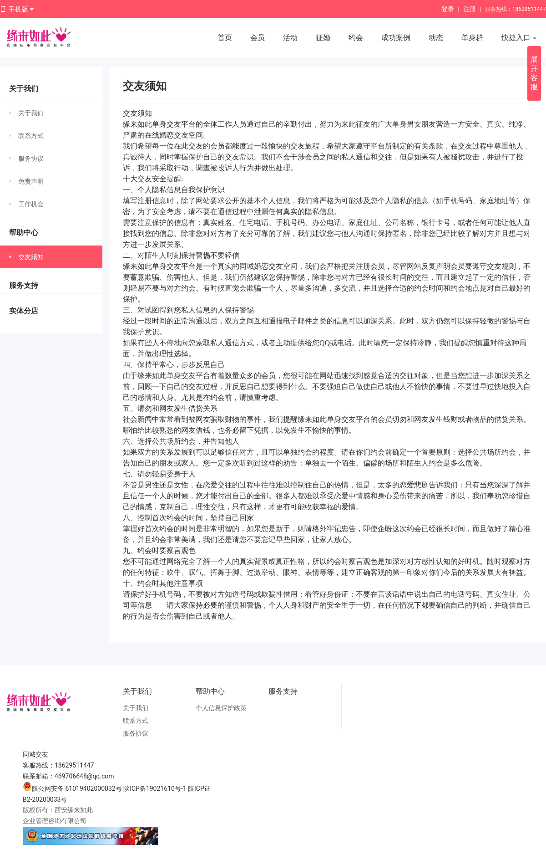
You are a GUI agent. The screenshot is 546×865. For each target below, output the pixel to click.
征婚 (323, 37)
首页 (224, 37)
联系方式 (26, 135)
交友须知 (26, 257)
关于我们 (26, 113)
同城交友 (35, 754)
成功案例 (395, 37)
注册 (469, 9)
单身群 (472, 37)
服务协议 (26, 158)
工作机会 (26, 204)
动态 (436, 37)
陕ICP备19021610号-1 (154, 788)
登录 (447, 9)
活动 (290, 37)
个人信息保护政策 (221, 707)
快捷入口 (519, 38)
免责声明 (26, 181)
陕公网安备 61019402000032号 (72, 788)
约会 (356, 37)
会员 (257, 37)
